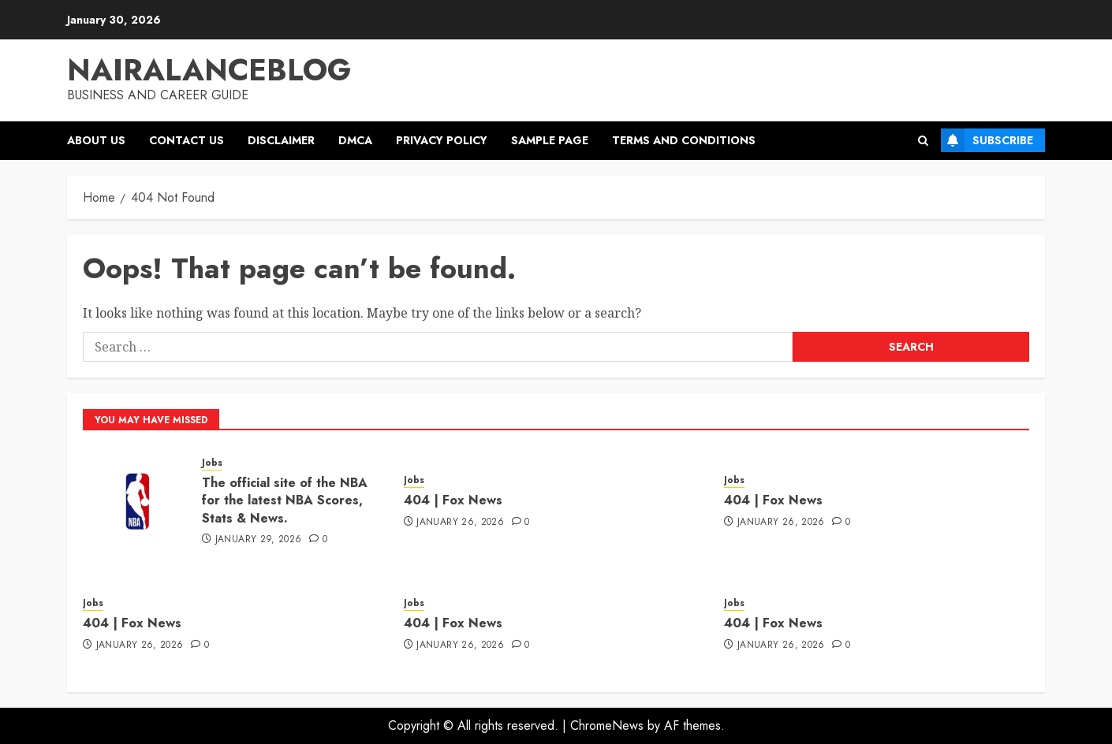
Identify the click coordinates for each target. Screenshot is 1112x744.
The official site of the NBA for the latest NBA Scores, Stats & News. (285, 500)
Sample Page (549, 140)
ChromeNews (607, 725)
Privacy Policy (441, 140)
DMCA (355, 140)
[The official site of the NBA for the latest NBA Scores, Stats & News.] (136, 499)
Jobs (212, 463)
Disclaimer (281, 140)
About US (96, 140)
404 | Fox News (453, 500)
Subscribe (987, 140)
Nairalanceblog (209, 69)
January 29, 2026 (258, 540)
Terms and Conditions (684, 140)
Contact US (186, 140)
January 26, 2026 (460, 522)
